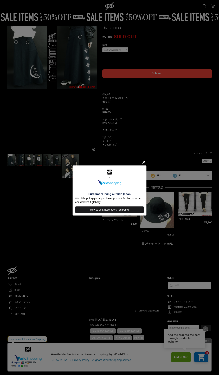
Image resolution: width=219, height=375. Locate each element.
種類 (104, 45)
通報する (207, 157)
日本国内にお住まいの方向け (157, 78)
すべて (113, 171)
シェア (209, 149)
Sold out (157, 69)
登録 (206, 323)
